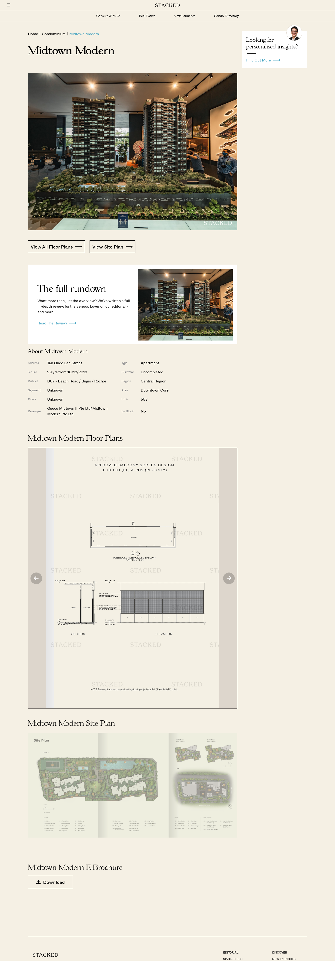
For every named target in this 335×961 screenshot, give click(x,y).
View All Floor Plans (56, 246)
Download (50, 882)
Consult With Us (108, 16)
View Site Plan (112, 246)
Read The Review (56, 322)
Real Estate (147, 16)
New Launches (184, 16)
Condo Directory (226, 16)
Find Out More (263, 59)
